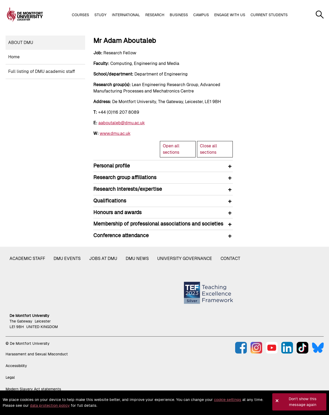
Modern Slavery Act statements (33, 389)
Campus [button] (201, 15)
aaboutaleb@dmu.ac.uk (121, 122)
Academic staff (27, 258)
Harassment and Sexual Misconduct (37, 354)
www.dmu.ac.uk (115, 133)
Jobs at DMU (103, 258)
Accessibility (16, 366)
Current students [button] (269, 15)
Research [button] (154, 15)
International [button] (126, 15)
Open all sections (171, 149)
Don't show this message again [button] (303, 402)
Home (14, 56)
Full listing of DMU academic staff (41, 71)
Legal (10, 377)
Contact (230, 258)
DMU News (137, 258)
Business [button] (179, 15)
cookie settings (227, 400)
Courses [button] (80, 15)
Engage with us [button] (229, 15)
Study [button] (100, 15)
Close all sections (208, 149)
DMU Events (67, 258)
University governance (184, 258)
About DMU (20, 42)
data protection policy (50, 405)
